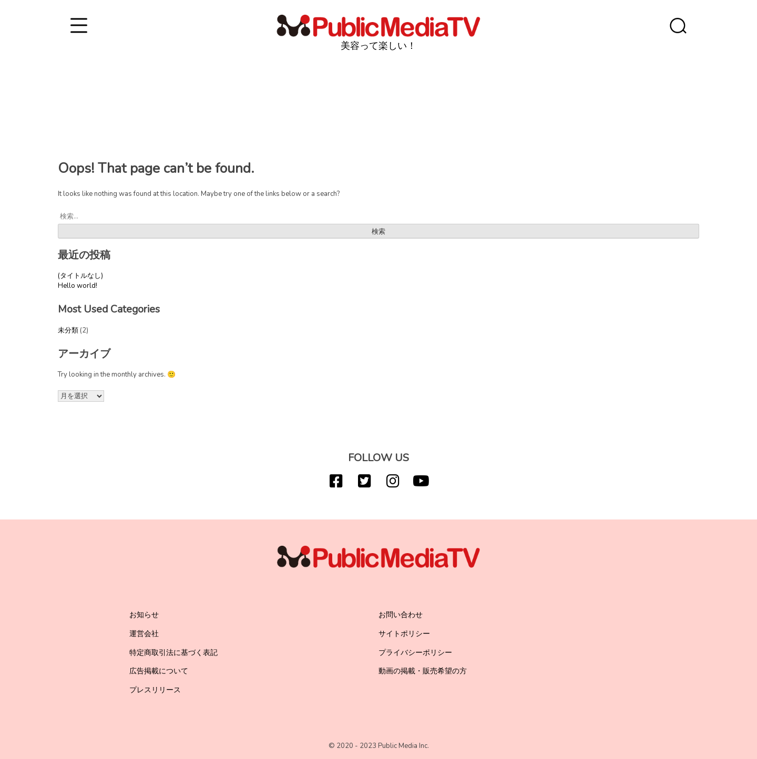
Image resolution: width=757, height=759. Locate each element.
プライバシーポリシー (415, 653)
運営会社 (144, 634)
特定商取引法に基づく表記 (173, 653)
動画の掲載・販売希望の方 (422, 671)
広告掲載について (158, 671)
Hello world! (77, 285)
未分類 (68, 330)
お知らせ (144, 615)
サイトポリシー (404, 634)
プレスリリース (155, 690)
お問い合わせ (400, 615)
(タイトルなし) (80, 275)
